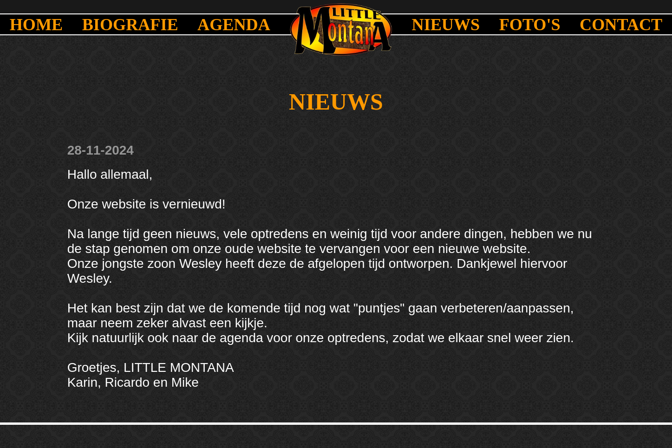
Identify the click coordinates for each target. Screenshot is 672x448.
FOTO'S (530, 24)
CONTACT (621, 24)
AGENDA (233, 24)
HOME (36, 24)
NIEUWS (446, 24)
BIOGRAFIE (130, 24)
